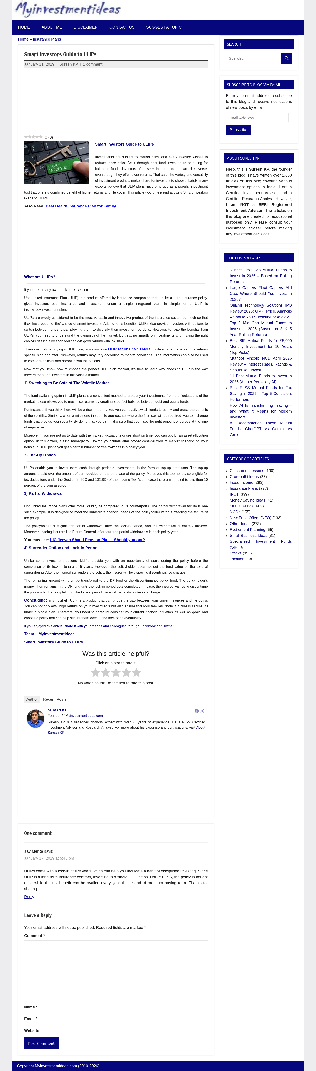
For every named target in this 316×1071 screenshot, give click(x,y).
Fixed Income (241, 482)
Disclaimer (86, 27)
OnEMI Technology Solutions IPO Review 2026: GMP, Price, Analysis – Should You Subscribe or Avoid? (261, 311)
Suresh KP (68, 64)
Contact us (121, 27)
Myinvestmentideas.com (84, 715)
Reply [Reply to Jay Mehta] (29, 897)
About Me (52, 27)
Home (24, 27)
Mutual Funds (242, 506)
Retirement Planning (247, 529)
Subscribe (238, 130)
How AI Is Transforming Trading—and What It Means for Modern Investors (261, 411)
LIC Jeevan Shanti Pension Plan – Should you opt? (97, 540)
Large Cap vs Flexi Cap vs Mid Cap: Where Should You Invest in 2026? (261, 294)
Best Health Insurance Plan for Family (81, 206)
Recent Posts (54, 699)
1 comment (93, 64)
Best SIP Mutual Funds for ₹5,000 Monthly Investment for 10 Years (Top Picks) (261, 346)
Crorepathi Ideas (244, 476)
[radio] (95, 673)
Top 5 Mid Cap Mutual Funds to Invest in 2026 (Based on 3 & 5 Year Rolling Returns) (261, 329)
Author (32, 699)
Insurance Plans (47, 39)
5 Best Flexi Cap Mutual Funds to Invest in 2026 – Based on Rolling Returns (261, 276)
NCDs (235, 512)
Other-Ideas (240, 524)
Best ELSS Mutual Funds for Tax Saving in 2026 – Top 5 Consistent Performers (261, 394)
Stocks (236, 553)
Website (31, 1030)
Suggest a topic (164, 27)
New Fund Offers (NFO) (250, 518)
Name (30, 1007)
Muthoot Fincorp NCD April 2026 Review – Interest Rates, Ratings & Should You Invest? (261, 364)
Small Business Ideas (248, 535)
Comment (34, 935)
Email (30, 1019)
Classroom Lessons (247, 471)
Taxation (237, 559)
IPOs (234, 494)
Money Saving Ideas (247, 500)
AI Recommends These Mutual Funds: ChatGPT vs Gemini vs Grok (261, 429)
